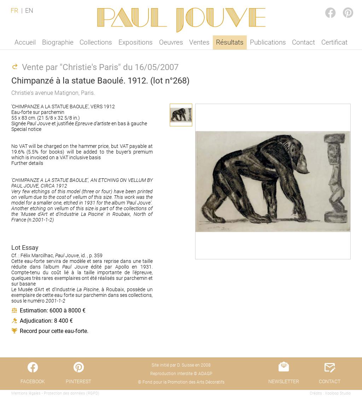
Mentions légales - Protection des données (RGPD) (55, 393)
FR (14, 10)
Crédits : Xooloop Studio (330, 393)
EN (29, 10)
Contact (303, 42)
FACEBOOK (33, 381)
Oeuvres (171, 42)
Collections (96, 42)
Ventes (199, 42)
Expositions (135, 42)
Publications (268, 42)
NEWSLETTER (283, 381)
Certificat (334, 42)
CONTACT (329, 381)
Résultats (230, 42)
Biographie (58, 42)
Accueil (25, 42)
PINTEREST (78, 381)
